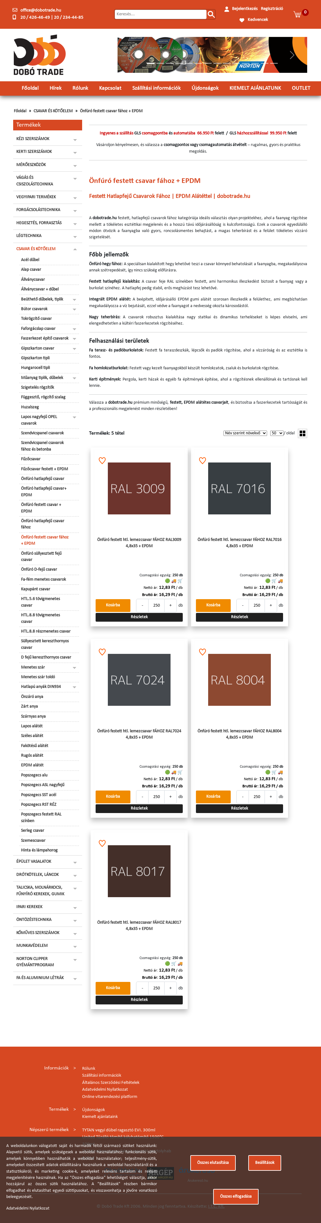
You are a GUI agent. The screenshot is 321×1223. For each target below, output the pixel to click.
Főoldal (30, 88)
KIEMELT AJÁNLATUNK (255, 88)
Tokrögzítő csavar (36, 319)
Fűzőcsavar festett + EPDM (44, 469)
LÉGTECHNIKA (28, 236)
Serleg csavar (32, 831)
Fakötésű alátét (34, 746)
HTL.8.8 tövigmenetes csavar (40, 618)
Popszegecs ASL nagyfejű (42, 785)
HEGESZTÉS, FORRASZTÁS (38, 223)
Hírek (55, 88)
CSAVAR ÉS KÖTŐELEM (53, 111)
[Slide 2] (160, 63)
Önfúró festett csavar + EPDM (41, 508)
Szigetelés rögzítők (37, 388)
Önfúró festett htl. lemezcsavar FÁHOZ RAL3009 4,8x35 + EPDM (139, 543)
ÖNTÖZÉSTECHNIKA (33, 920)
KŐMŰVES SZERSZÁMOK (37, 933)
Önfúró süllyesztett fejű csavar (41, 557)
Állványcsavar (33, 280)
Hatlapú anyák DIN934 (41, 687)
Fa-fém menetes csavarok (43, 580)
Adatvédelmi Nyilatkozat (105, 1089)
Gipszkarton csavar (37, 348)
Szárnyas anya (33, 717)
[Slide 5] (188, 63)
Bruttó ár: (150, 595)
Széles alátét (32, 736)
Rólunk (80, 88)
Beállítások (264, 1163)
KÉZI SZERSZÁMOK (32, 139)
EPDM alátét (32, 765)
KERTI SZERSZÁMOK (34, 152)
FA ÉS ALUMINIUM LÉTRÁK (40, 978)
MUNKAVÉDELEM (32, 946)
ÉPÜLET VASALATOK (33, 862)
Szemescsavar (33, 841)
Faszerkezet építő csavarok (44, 338)
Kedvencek (258, 20)
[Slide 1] (151, 63)
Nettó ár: (151, 588)
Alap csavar (31, 270)
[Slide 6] (198, 63)
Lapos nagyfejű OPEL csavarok (39, 420)
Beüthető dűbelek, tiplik (42, 299)
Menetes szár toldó (38, 677)
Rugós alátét (32, 756)
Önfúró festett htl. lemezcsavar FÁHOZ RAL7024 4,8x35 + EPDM (139, 734)
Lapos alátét (32, 726)
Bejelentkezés (245, 9)
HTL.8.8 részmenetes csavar (46, 631)
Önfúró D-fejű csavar (39, 570)
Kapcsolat (110, 88)
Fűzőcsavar (30, 459)
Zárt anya (29, 707)
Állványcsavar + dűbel (40, 289)
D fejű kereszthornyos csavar (46, 657)
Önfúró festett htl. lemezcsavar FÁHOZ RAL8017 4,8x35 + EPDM (139, 926)
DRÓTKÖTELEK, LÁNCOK (37, 875)
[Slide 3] (169, 63)
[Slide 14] (274, 63)
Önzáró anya (32, 697)
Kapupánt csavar (35, 589)
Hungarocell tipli (35, 368)
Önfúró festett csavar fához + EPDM (111, 111)
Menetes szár (33, 667)
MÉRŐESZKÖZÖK (31, 165)
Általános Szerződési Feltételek (110, 1082)
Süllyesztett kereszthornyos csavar (45, 644)
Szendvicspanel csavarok (42, 433)
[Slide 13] (264, 63)
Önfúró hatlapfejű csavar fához (42, 524)
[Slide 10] (236, 63)
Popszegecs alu (34, 775)
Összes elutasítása (213, 1163)
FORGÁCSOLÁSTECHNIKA (38, 210)
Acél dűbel (30, 260)
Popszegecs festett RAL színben (41, 817)
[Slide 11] (245, 63)
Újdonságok (205, 88)
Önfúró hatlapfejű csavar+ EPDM (43, 492)
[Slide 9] (226, 63)
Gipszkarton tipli (35, 358)
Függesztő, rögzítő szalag (43, 397)
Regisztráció (272, 9)
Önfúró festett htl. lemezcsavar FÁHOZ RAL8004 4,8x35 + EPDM (239, 734)
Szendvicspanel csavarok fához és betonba (42, 446)
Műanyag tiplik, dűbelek (42, 378)
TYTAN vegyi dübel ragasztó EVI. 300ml (118, 1130)
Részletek (139, 617)
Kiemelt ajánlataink (100, 1116)
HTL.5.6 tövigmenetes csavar (40, 602)
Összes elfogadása (236, 1197)
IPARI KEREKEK (29, 907)
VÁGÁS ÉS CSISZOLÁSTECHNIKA (34, 181)
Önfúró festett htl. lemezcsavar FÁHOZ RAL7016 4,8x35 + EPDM (239, 543)
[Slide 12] (255, 63)
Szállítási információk (156, 88)
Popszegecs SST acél (38, 795)
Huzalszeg (30, 407)
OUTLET (301, 88)
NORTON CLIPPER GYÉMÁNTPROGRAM (35, 962)
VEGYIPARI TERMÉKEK (36, 197)
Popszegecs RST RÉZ (38, 805)
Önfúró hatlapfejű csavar (42, 479)
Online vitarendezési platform (109, 1096)
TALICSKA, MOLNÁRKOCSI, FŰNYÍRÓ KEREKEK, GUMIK (40, 891)
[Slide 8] (217, 63)
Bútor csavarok (34, 309)
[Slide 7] (207, 63)
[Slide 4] (179, 63)
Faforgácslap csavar (38, 329)
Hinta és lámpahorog (39, 850)
